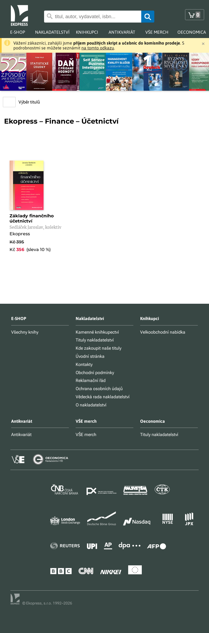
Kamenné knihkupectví (97, 332)
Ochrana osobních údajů (99, 388)
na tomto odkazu (97, 47)
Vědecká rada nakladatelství (103, 396)
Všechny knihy (24, 332)
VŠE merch (86, 434)
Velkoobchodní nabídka (162, 332)
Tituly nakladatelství (95, 340)
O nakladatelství (91, 405)
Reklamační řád (91, 380)
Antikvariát (21, 434)
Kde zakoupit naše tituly (98, 348)
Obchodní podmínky (95, 372)
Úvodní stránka (90, 356)
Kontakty (84, 364)
